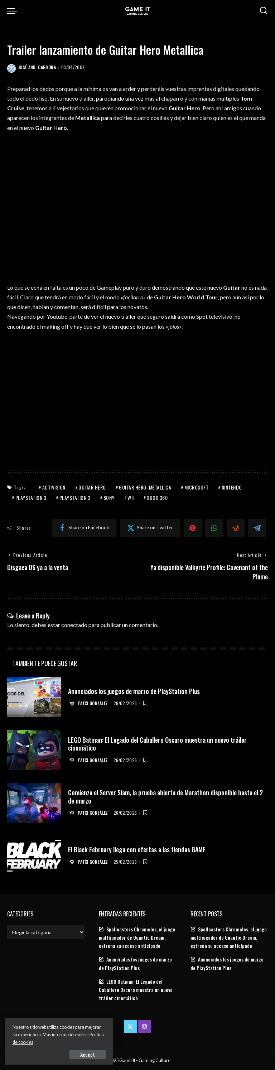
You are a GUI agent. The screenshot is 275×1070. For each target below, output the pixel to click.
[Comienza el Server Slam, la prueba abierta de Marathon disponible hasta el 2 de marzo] (34, 803)
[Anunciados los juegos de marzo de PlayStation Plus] (34, 697)
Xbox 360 (157, 497)
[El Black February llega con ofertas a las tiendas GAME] (34, 855)
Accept (87, 1054)
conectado (74, 624)
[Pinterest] (193, 528)
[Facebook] (84, 528)
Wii (130, 497)
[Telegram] (257, 528)
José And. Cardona (37, 67)
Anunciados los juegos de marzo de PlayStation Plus (134, 691)
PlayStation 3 (31, 497)
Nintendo (232, 487)
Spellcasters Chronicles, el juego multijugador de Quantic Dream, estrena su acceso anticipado (137, 937)
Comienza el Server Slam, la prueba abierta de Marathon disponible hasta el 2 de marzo (165, 796)
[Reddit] (236, 528)
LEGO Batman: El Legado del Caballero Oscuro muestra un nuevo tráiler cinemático (157, 744)
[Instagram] (144, 1026)
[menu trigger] (14, 10)
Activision (54, 487)
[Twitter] (150, 528)
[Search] (263, 10)
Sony (109, 497)
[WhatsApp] (214, 528)
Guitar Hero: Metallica (145, 487)
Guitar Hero (92, 487)
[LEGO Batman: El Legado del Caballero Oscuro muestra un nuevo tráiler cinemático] (34, 750)
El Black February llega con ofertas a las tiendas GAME (137, 849)
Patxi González (93, 703)
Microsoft (196, 487)
